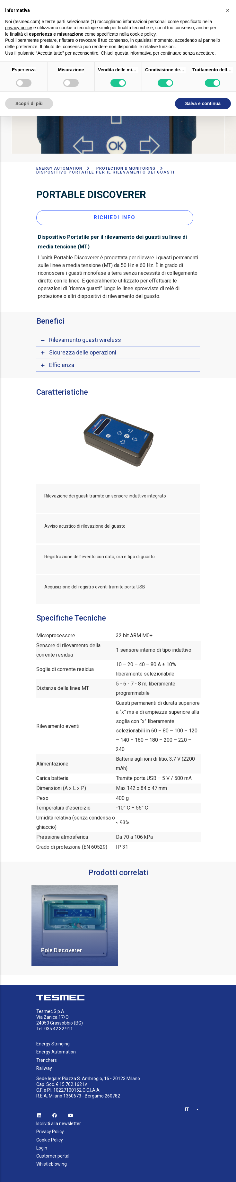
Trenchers (46, 1057)
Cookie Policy (49, 1137)
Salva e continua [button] (203, 103)
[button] (228, 10)
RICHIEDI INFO (114, 215)
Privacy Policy (50, 1129)
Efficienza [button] (61, 362)
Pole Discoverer (61, 948)
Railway (44, 1065)
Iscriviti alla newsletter (58, 1121)
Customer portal (52, 1153)
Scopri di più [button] (29, 103)
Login (41, 1145)
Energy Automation (59, 166)
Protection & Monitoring (125, 166)
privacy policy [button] (18, 27)
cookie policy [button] (142, 34)
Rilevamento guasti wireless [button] (85, 337)
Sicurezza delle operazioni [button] (82, 349)
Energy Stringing (53, 1041)
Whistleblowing (51, 1161)
